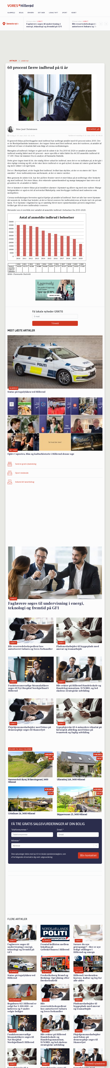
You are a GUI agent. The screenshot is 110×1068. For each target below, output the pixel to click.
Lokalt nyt (53, 13)
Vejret (73, 13)
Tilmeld (55, 323)
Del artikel (93, 129)
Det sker (41, 13)
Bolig (21, 13)
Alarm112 (11, 13)
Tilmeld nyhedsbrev (95, 1063)
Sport (64, 13)
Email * (60, 829)
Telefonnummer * (19, 829)
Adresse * (15, 840)
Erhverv (31, 13)
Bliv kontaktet (88, 855)
